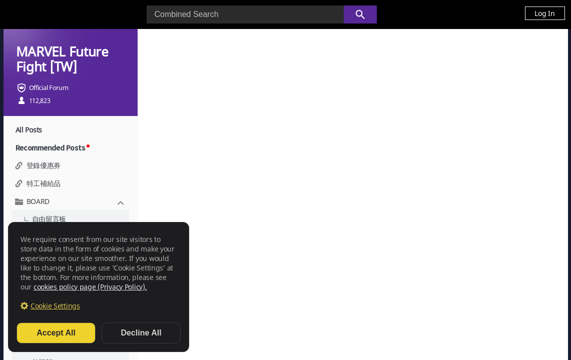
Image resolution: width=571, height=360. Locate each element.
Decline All (141, 332)
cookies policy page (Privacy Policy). (90, 287)
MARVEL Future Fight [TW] (62, 59)
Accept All (56, 332)
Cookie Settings (55, 305)
